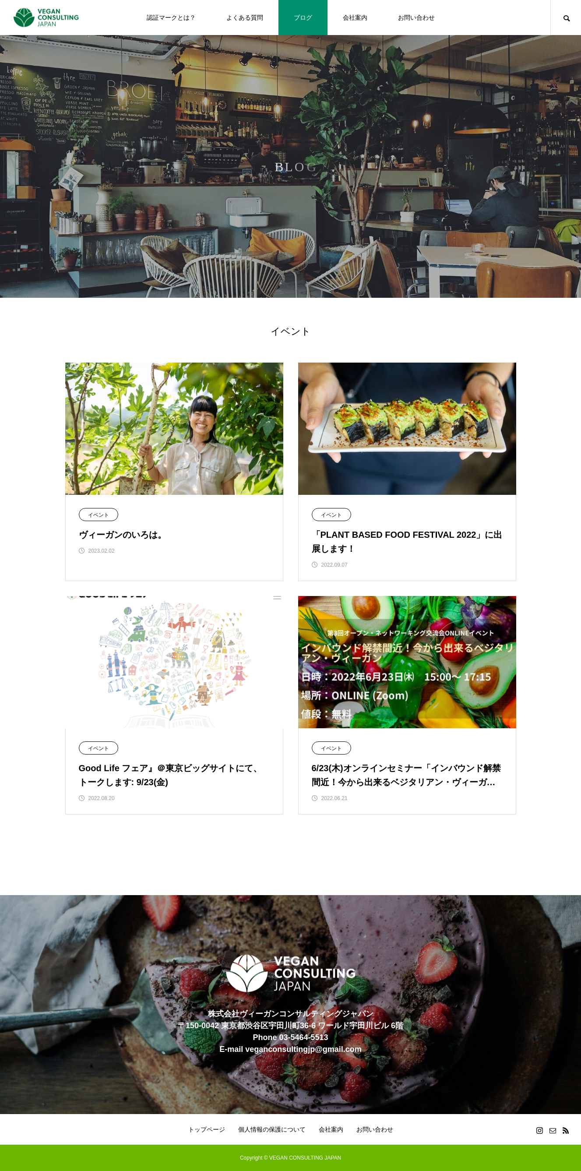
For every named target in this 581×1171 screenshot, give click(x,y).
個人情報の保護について (272, 1129)
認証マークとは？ (171, 17)
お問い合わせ (416, 17)
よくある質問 (244, 17)
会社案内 (355, 17)
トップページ (206, 1129)
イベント (98, 515)
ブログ (303, 17)
